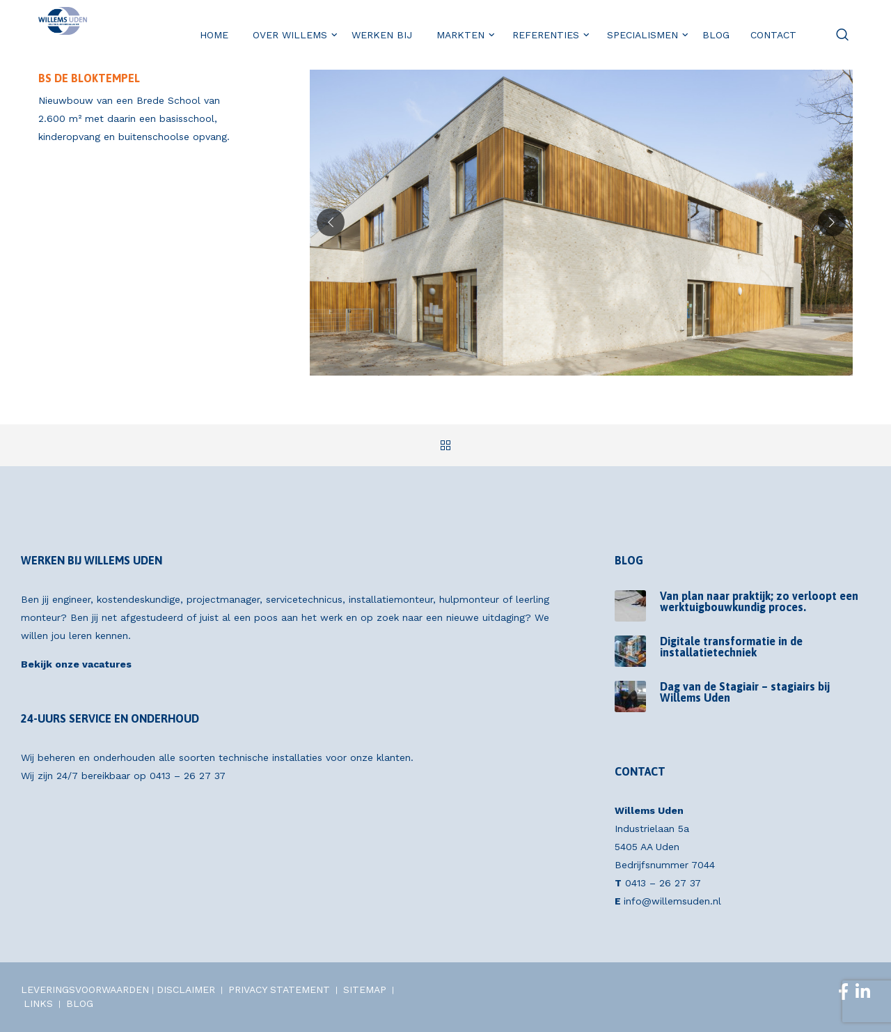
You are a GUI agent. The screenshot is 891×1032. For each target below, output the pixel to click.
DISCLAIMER (186, 989)
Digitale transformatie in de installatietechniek (731, 647)
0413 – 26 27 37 (188, 775)
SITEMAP (364, 989)
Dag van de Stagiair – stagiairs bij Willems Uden (745, 692)
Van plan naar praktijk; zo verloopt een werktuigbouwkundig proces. (759, 601)
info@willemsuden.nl (672, 901)
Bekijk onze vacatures (76, 664)
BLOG (79, 1003)
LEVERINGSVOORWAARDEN (85, 989)
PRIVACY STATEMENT (279, 989)
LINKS (38, 1003)
